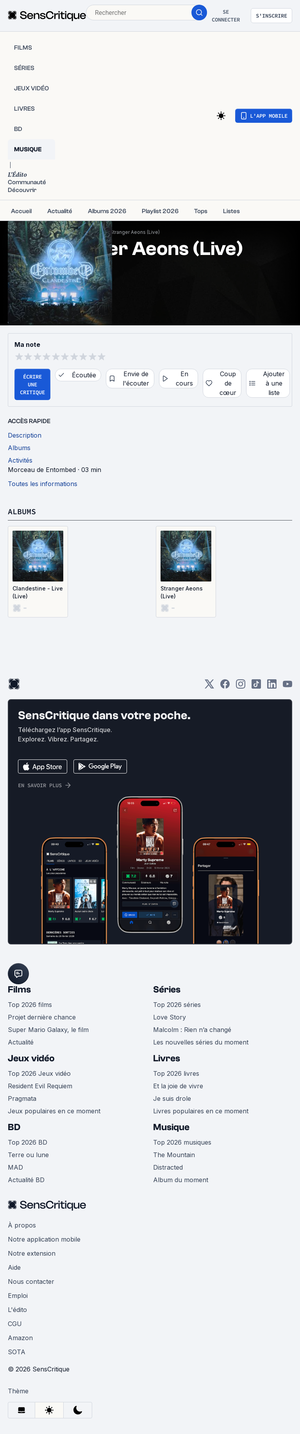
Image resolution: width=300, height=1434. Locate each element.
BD (14, 1127)
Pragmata (22, 1098)
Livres (166, 1058)
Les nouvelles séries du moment (200, 1042)
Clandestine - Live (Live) (37, 592)
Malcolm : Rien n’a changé (192, 1030)
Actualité (21, 1042)
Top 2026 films (30, 1005)
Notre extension (31, 1253)
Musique (171, 1127)
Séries (166, 989)
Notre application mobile (44, 1239)
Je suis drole (172, 1098)
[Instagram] (240, 686)
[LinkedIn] (272, 686)
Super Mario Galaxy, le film (48, 1030)
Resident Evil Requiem (40, 1086)
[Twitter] (209, 686)
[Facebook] (225, 686)
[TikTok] (256, 686)
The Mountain (174, 1155)
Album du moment (180, 1180)
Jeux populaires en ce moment (54, 1111)
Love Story (169, 1017)
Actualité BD (26, 1180)
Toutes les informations (42, 484)
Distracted (168, 1167)
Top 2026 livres (176, 1073)
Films (19, 989)
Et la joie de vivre (178, 1086)
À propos (22, 1225)
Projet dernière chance (42, 1017)
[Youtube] (287, 686)
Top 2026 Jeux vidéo (39, 1073)
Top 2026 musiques (182, 1142)
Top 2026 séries (177, 1005)
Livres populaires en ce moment (200, 1111)
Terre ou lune (28, 1155)
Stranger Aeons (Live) (135, 232)
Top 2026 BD (27, 1142)
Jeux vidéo (31, 1058)
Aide (14, 1267)
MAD (15, 1167)
